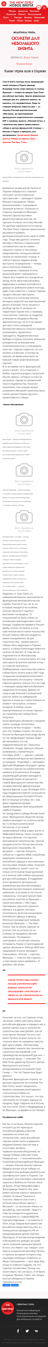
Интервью (34, 11)
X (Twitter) (6, 1285)
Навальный (39, 17)
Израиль (28, 17)
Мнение (12, 11)
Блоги (6, 17)
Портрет (22, 14)
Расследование (34, 14)
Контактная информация (28, 1310)
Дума (36, 20)
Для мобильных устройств (29, 1319)
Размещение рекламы (27, 1313)
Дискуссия (23, 11)
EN (39, 8)
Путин (20, 20)
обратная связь (25, 1304)
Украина (18, 17)
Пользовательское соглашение (31, 1316)
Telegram (15, 1285)
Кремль (28, 20)
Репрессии (11, 14)
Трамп (12, 20)
